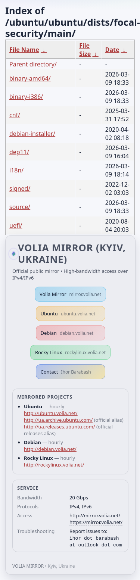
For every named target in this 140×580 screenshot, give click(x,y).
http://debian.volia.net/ (50, 449)
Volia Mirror (70, 294)
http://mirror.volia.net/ (94, 515)
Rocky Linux (70, 352)
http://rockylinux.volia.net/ (54, 464)
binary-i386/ (26, 97)
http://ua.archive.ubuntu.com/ (58, 420)
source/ (19, 207)
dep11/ (19, 152)
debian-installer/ (32, 134)
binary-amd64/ (30, 78)
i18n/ (16, 170)
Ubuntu (68, 313)
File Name (24, 50)
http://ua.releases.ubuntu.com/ (59, 426)
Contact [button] (66, 371)
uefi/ (15, 225)
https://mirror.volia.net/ (95, 522)
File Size (85, 49)
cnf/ (14, 115)
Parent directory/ (33, 64)
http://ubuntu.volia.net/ (51, 413)
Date (112, 50)
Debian (67, 333)
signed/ (19, 188)
